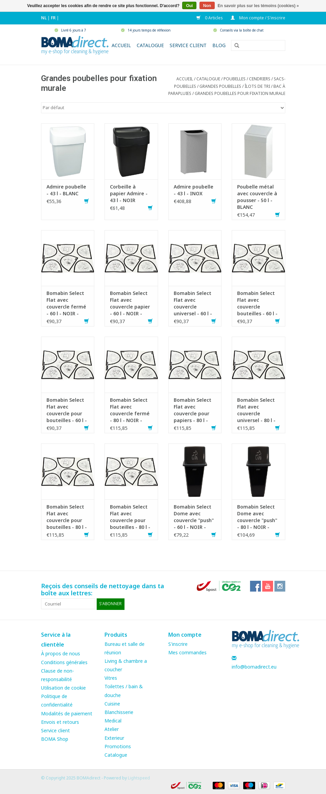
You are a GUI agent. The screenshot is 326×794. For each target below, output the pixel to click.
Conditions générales (64, 662)
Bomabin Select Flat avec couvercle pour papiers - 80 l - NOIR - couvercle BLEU (194, 410)
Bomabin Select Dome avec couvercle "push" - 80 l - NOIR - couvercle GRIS (257, 517)
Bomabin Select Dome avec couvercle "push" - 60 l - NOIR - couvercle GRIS (194, 517)
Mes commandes (187, 652)
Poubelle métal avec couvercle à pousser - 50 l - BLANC (257, 196)
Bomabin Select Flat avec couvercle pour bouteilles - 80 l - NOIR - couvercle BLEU (130, 517)
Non (207, 5)
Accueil (121, 45)
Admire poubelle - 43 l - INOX (193, 190)
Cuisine (112, 703)
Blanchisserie (118, 712)
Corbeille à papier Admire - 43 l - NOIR (129, 193)
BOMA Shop (54, 738)
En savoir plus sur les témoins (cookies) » (258, 5)
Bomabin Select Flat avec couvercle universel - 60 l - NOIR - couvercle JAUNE (194, 303)
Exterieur (114, 737)
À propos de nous (60, 653)
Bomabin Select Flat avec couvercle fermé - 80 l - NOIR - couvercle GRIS (130, 410)
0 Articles (210, 18)
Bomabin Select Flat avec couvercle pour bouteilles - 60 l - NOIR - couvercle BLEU (66, 410)
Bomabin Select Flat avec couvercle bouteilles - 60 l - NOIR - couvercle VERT (257, 303)
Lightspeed (139, 777)
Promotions (117, 746)
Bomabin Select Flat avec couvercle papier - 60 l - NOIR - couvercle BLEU (130, 303)
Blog (219, 45)
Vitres (110, 678)
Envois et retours (60, 721)
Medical (112, 720)
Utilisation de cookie (63, 687)
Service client (188, 45)
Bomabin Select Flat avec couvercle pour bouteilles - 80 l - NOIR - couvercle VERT (66, 517)
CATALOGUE (208, 79)
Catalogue (150, 45)
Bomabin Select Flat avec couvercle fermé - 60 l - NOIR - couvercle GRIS (66, 303)
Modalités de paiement (66, 713)
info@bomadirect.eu (254, 666)
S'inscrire (178, 643)
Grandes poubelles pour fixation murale (240, 93)
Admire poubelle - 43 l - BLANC (66, 190)
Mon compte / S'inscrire (258, 18)
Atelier (111, 729)
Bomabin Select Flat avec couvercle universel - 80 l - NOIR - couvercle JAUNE (257, 410)
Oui (189, 5)
